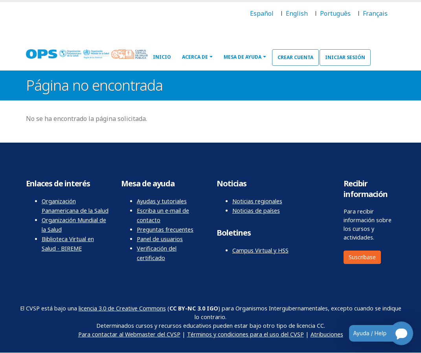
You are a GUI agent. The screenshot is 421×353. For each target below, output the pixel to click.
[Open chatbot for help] (375, 333)
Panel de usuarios (160, 239)
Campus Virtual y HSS (260, 250)
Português (335, 13)
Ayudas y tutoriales (162, 201)
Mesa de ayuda (242, 57)
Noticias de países (256, 210)
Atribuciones (327, 334)
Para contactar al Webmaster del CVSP (129, 334)
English (297, 13)
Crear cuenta (295, 57)
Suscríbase (362, 257)
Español (262, 13)
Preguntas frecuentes (165, 229)
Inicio (162, 57)
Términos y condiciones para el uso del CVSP (245, 334)
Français (375, 13)
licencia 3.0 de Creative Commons (122, 308)
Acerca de (195, 57)
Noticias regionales (257, 201)
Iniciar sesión (345, 57)
